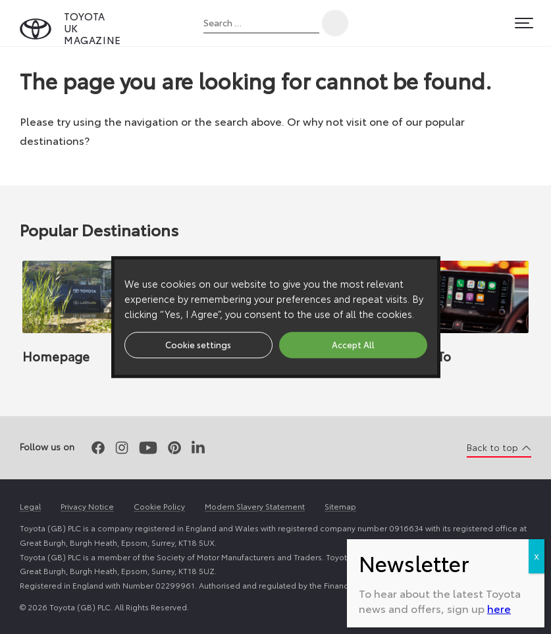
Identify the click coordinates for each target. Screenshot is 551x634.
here (499, 608)
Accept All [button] (353, 344)
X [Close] (536, 556)
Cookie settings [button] (198, 344)
